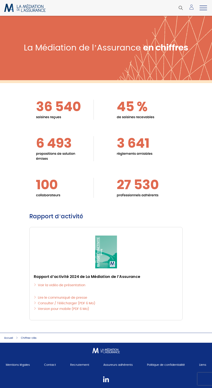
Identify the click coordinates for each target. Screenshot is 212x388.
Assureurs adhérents (118, 364)
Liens (202, 364)
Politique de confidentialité (166, 364)
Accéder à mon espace (193, 8)
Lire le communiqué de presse (62, 297)
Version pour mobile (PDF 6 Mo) (63, 309)
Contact (50, 364)
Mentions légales (18, 364)
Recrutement (79, 364)
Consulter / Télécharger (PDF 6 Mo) (66, 303)
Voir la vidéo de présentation (61, 285)
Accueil (8, 338)
